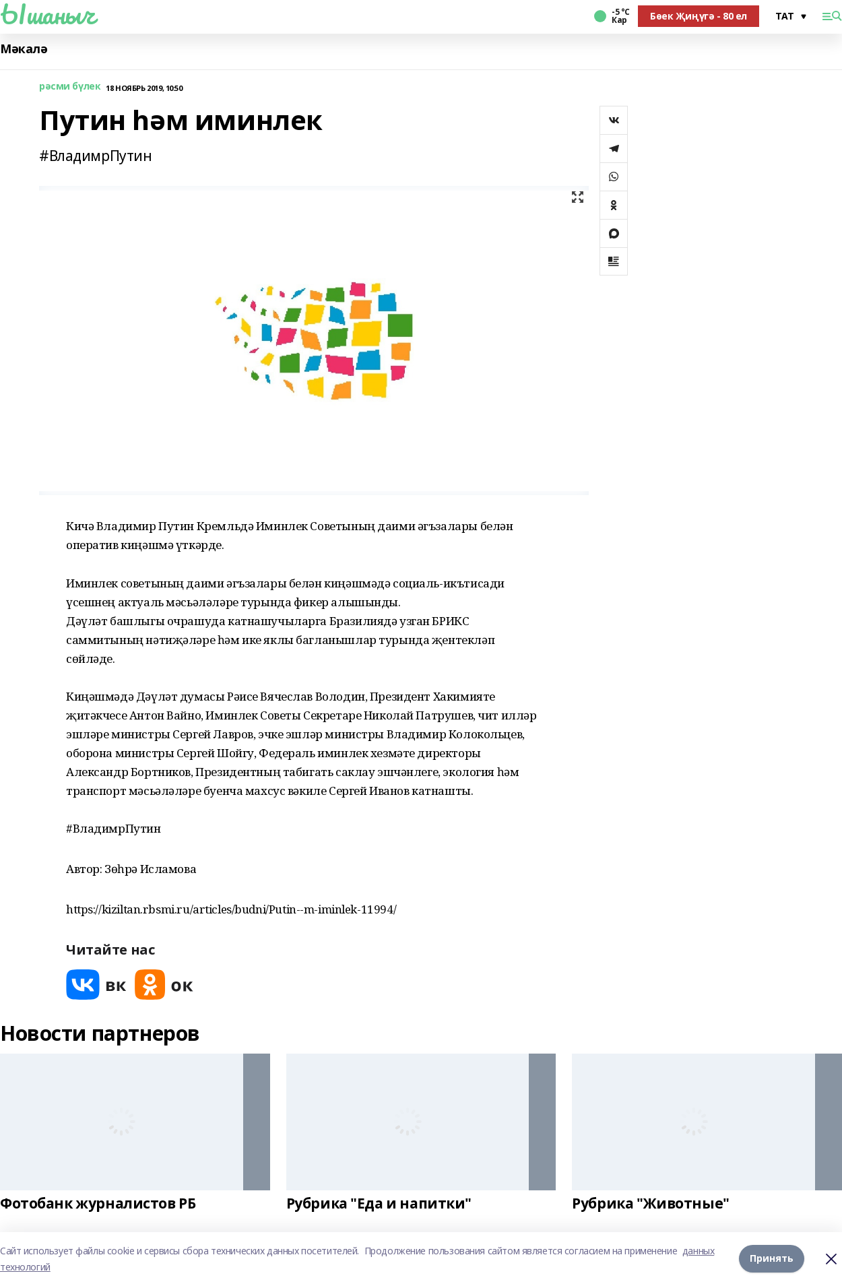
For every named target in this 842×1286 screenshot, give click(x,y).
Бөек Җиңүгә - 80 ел (698, 15)
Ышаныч (47, 14)
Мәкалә (23, 49)
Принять (772, 1258)
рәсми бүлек (69, 86)
